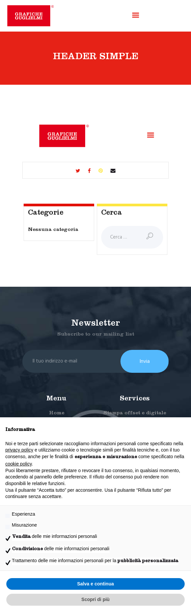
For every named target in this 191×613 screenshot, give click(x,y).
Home (56, 413)
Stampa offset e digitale (134, 413)
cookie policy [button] (18, 463)
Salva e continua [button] (95, 583)
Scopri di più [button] (96, 599)
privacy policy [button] (19, 450)
